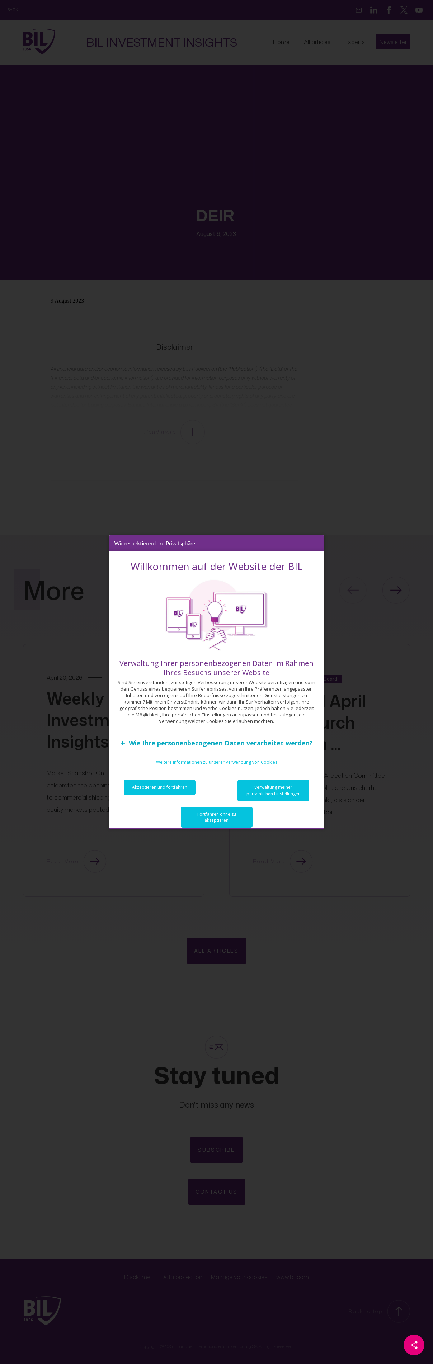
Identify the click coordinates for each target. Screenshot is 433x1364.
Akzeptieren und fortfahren (159, 789)
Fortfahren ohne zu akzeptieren (216, 819)
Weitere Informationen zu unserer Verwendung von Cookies (216, 764)
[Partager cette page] (414, 1345)
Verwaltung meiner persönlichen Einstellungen (273, 792)
